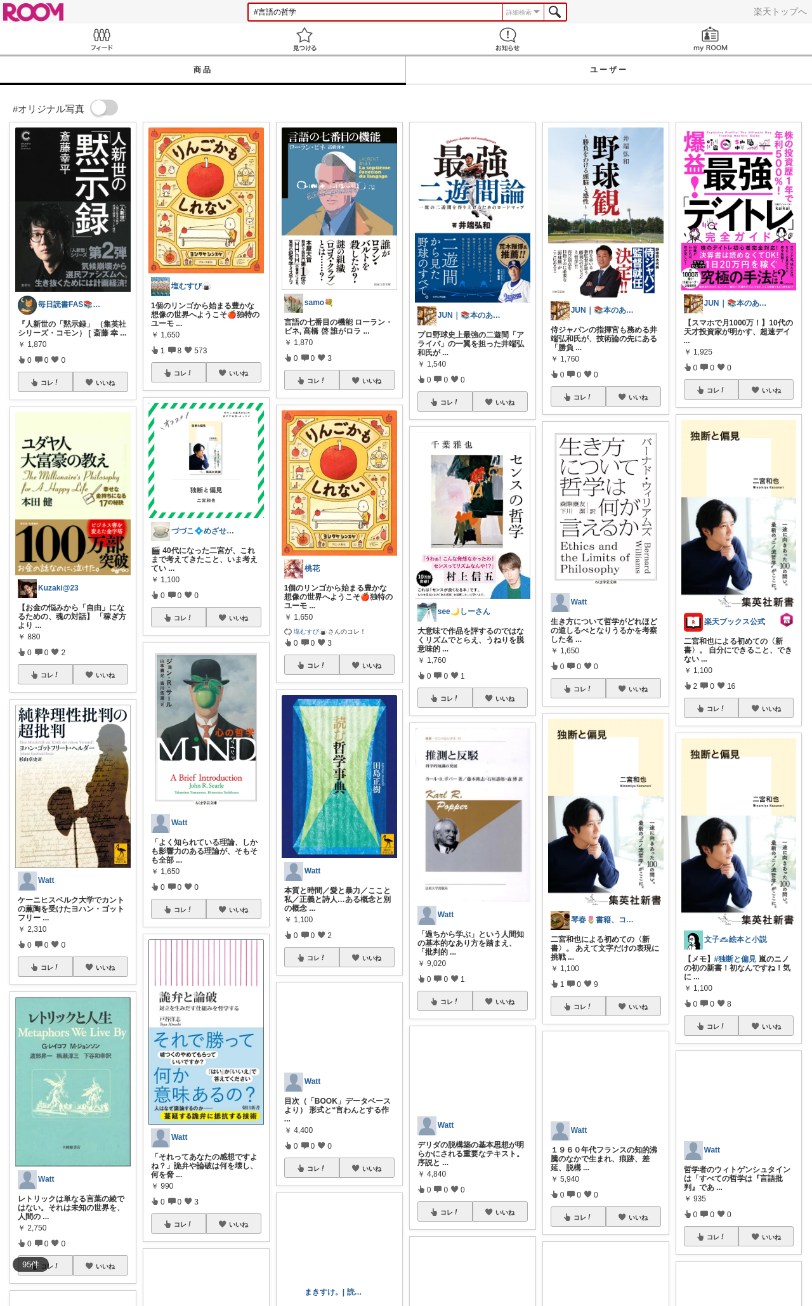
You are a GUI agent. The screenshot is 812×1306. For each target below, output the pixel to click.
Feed (101, 39)
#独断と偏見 (735, 959)
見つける (304, 39)
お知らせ (507, 39)
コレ (50, 382)
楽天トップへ (780, 11)
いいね (105, 382)
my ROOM (710, 39)
